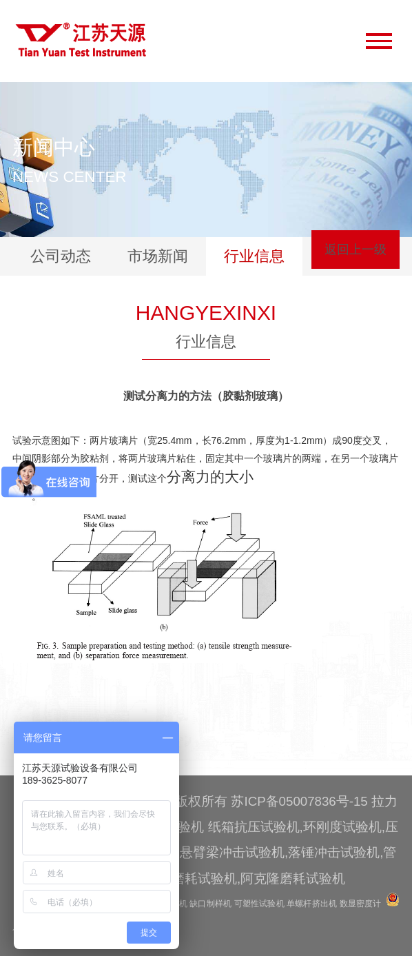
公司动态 (60, 256)
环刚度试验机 (342, 827)
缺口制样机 (210, 903)
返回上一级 (356, 249)
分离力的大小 (210, 477)
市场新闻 (157, 256)
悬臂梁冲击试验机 (232, 852)
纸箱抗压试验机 (254, 827)
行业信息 (254, 256)
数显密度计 (361, 903)
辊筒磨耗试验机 (191, 878)
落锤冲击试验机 (334, 852)
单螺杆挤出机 (312, 903)
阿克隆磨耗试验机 (292, 878)
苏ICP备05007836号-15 (299, 801)
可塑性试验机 (259, 903)
